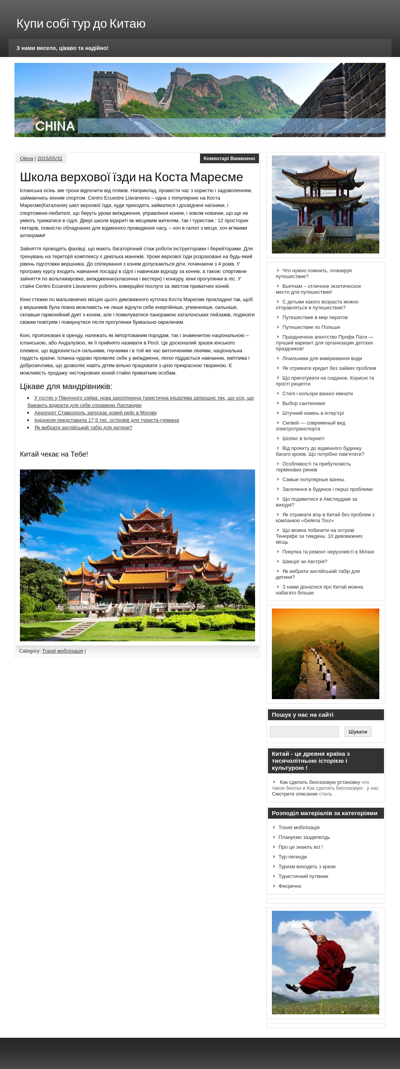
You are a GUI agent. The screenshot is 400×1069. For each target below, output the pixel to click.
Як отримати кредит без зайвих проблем (329, 368)
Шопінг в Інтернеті (303, 438)
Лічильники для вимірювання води (322, 358)
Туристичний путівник (303, 876)
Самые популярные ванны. (313, 479)
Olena (26, 158)
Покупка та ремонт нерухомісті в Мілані (328, 552)
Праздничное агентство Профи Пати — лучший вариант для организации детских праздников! (324, 343)
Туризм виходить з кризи (307, 866)
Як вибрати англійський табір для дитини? (83, 427)
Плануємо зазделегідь (304, 837)
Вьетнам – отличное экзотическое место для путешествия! (318, 289)
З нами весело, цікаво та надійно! (62, 48)
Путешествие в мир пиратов (315, 317)
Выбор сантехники (303, 403)
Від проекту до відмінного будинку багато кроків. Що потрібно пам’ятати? (320, 451)
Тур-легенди (293, 857)
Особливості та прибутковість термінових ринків (313, 467)
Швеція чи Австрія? (304, 561)
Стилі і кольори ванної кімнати (317, 393)
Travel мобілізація (62, 651)
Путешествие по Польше (311, 327)
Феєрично (290, 886)
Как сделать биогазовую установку (320, 782)
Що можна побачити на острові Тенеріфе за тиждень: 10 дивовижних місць (319, 536)
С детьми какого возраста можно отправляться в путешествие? (317, 305)
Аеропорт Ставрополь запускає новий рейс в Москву (95, 413)
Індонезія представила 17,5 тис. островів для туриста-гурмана (106, 420)
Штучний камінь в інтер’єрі (313, 413)
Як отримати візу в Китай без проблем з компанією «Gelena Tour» (325, 517)
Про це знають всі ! (301, 847)
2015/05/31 (50, 158)
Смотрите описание (295, 794)
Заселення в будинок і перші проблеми (327, 489)
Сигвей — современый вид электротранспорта (310, 426)
